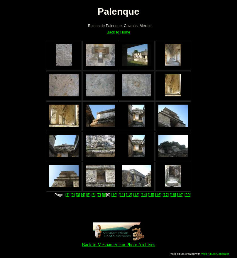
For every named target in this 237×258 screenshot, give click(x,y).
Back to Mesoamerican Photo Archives (118, 242)
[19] (180, 194)
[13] (136, 194)
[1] (67, 194)
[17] (165, 194)
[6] (94, 194)
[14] (143, 194)
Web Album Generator (215, 253)
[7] (99, 194)
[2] (73, 194)
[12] (129, 194)
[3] (78, 194)
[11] (121, 194)
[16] (158, 194)
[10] (114, 194)
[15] (151, 194)
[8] (104, 194)
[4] (83, 194)
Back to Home (118, 32)
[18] (173, 194)
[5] (88, 194)
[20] (187, 194)
